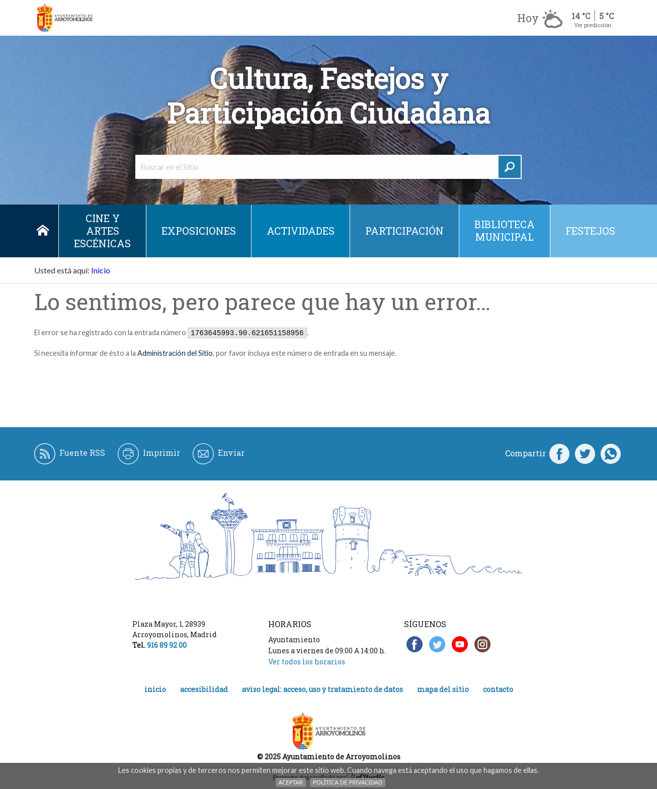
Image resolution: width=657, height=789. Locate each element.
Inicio (42, 231)
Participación (404, 230)
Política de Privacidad (347, 782)
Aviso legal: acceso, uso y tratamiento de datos (322, 689)
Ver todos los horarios (306, 661)
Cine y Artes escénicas (102, 231)
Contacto (498, 689)
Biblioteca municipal (504, 230)
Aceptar (291, 782)
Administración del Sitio (175, 353)
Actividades (301, 230)
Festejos (590, 230)
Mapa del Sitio (443, 689)
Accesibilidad (204, 689)
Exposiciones (198, 230)
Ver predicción (592, 25)
